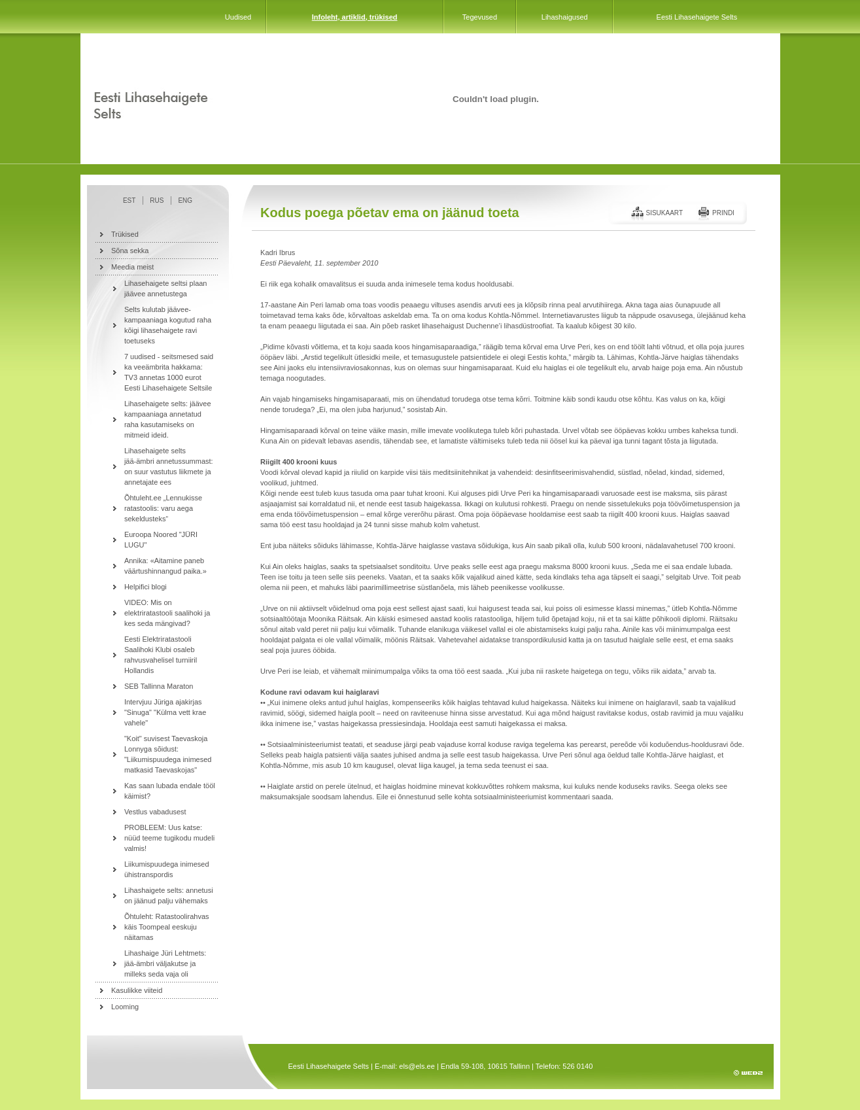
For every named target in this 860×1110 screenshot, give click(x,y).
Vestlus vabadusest (155, 812)
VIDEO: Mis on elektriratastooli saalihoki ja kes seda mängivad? (167, 612)
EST (129, 200)
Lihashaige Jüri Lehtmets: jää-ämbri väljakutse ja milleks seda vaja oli (165, 963)
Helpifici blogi (145, 587)
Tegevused (479, 17)
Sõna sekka (129, 250)
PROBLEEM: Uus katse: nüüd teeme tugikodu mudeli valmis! (169, 838)
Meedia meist (132, 267)
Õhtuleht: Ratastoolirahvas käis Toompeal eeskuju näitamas (166, 926)
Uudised (238, 17)
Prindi (723, 213)
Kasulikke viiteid (136, 990)
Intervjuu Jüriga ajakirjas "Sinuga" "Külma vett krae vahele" (165, 712)
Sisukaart (664, 213)
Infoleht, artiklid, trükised (355, 17)
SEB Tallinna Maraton (159, 686)
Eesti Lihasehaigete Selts (697, 17)
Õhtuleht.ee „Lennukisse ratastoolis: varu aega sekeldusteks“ (163, 508)
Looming (125, 1007)
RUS (156, 200)
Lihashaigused (565, 17)
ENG (185, 200)
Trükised (125, 234)
